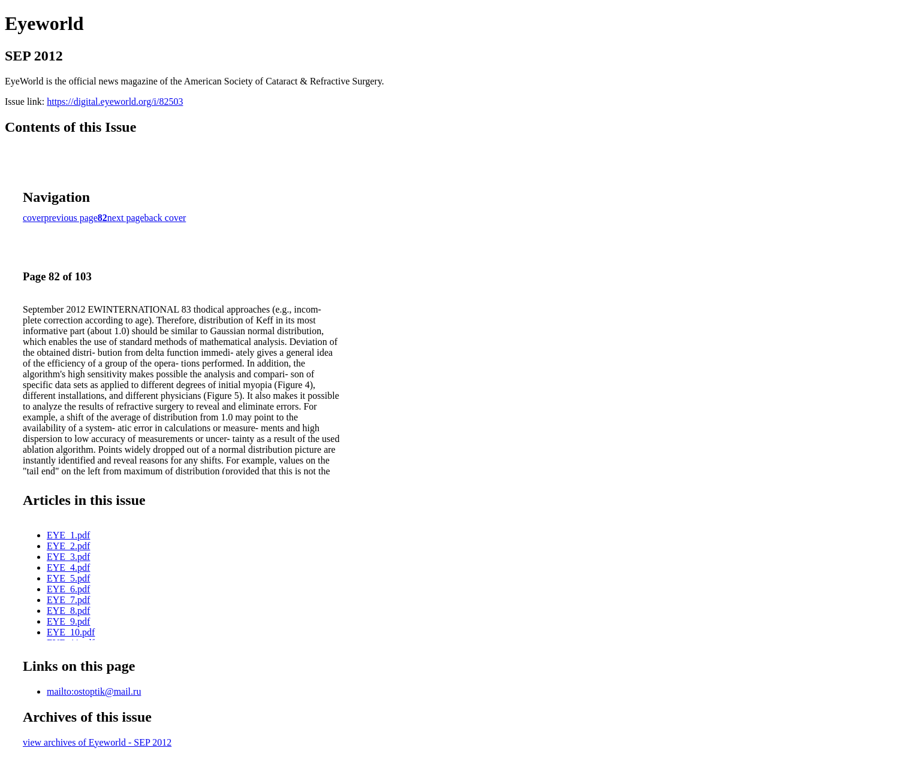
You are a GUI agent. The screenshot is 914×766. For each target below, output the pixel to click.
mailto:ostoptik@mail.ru (94, 691)
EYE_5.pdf (68, 578)
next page (125, 218)
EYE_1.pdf (68, 535)
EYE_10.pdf (71, 632)
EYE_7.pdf (68, 600)
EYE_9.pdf (68, 621)
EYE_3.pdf (68, 557)
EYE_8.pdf (68, 610)
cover (33, 218)
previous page (71, 218)
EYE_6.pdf (68, 589)
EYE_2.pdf (68, 546)
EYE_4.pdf (68, 567)
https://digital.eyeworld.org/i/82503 (115, 101)
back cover (165, 218)
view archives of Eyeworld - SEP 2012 (97, 742)
